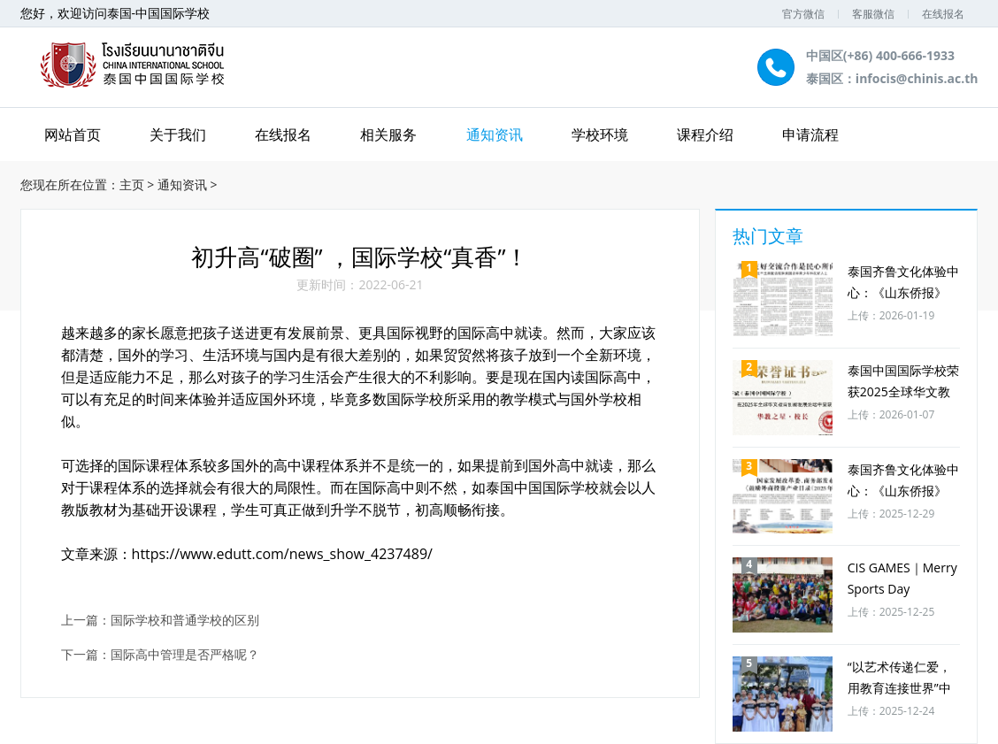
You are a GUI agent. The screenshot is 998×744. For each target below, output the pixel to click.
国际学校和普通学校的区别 (185, 620)
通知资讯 (494, 134)
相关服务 (388, 134)
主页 (131, 184)
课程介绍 (705, 134)
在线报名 (943, 13)
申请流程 (810, 134)
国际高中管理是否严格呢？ (185, 655)
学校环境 (600, 134)
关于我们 (178, 134)
